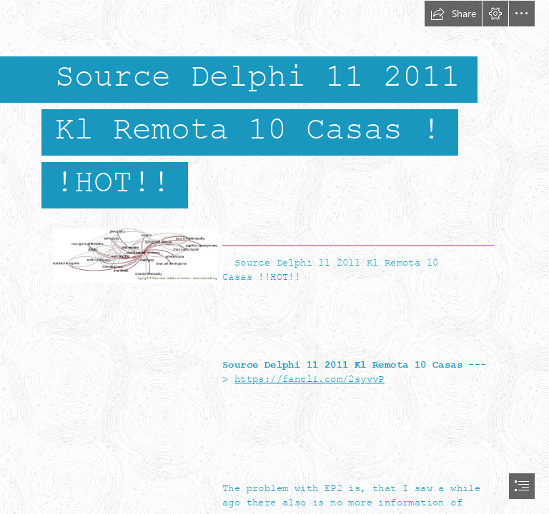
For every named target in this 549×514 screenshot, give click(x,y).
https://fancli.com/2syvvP (309, 379)
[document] (274, 257)
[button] (453, 13)
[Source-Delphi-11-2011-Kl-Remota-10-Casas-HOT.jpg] (134, 255)
